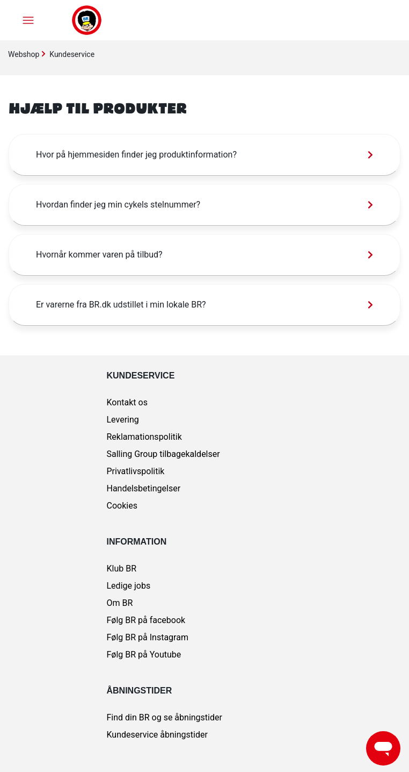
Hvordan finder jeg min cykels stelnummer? (118, 204)
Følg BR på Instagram (147, 637)
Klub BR (122, 568)
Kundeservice (71, 54)
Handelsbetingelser (144, 488)
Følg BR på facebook (146, 620)
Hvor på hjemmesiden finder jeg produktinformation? (136, 154)
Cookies (122, 506)
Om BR (120, 603)
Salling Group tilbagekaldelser (163, 454)
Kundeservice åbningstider (157, 735)
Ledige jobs (129, 586)
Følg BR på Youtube (144, 654)
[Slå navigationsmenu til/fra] (28, 19)
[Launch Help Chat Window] (383, 748)
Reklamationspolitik (144, 437)
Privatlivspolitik (136, 471)
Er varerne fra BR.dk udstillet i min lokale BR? (121, 304)
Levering (123, 419)
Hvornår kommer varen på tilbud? (99, 254)
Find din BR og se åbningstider (164, 717)
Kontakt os (127, 402)
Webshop (23, 54)
